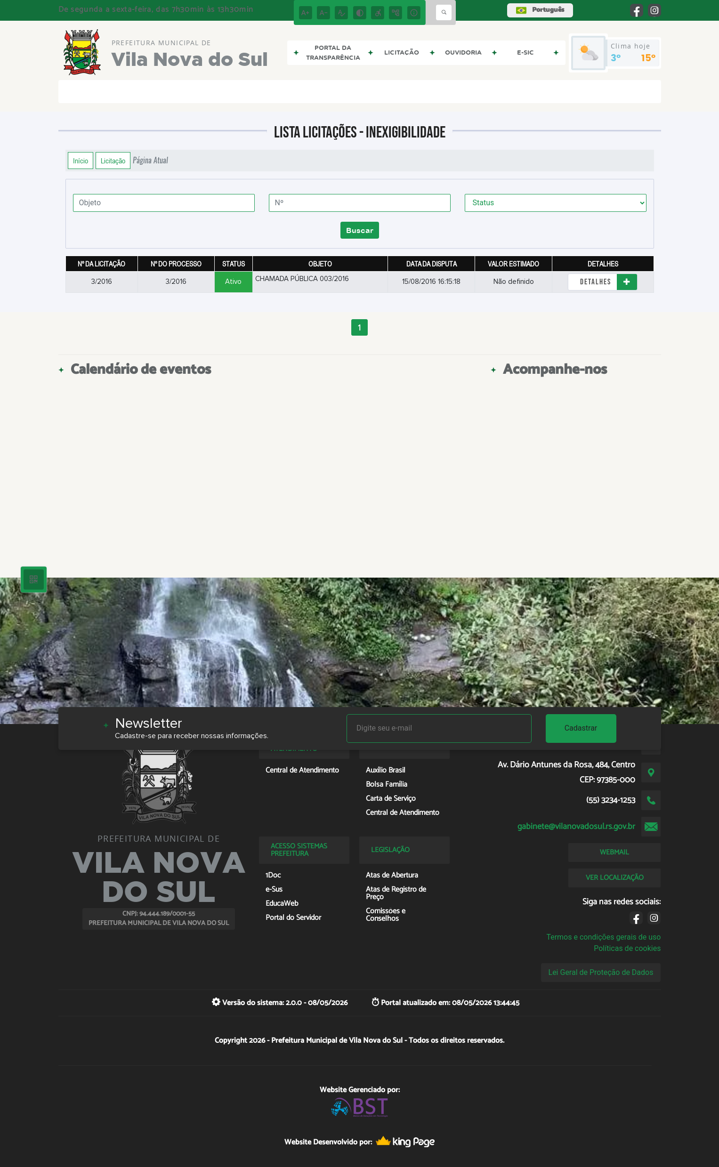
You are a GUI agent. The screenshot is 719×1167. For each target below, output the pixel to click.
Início (80, 160)
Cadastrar (581, 728)
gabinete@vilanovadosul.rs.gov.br (576, 827)
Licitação (113, 160)
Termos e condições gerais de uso (603, 937)
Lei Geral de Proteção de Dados (601, 972)
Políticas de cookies (627, 948)
